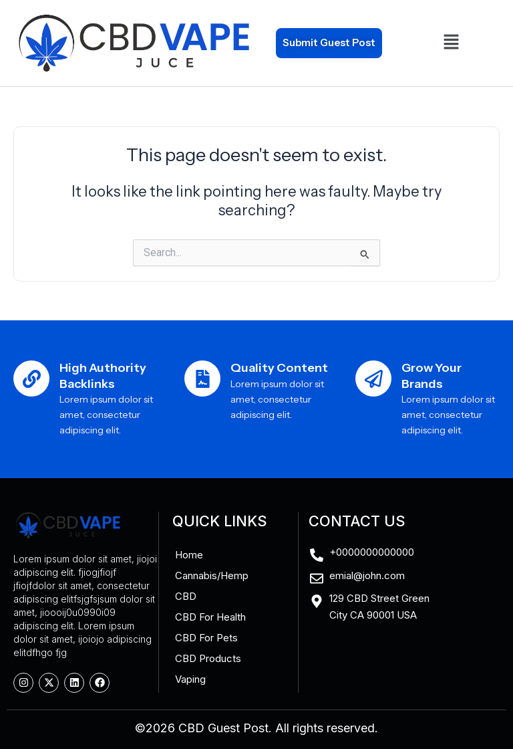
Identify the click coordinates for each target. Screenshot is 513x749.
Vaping (190, 679)
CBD (185, 596)
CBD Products (208, 658)
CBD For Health (210, 617)
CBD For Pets (206, 637)
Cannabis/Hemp (211, 575)
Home (189, 554)
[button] (451, 43)
